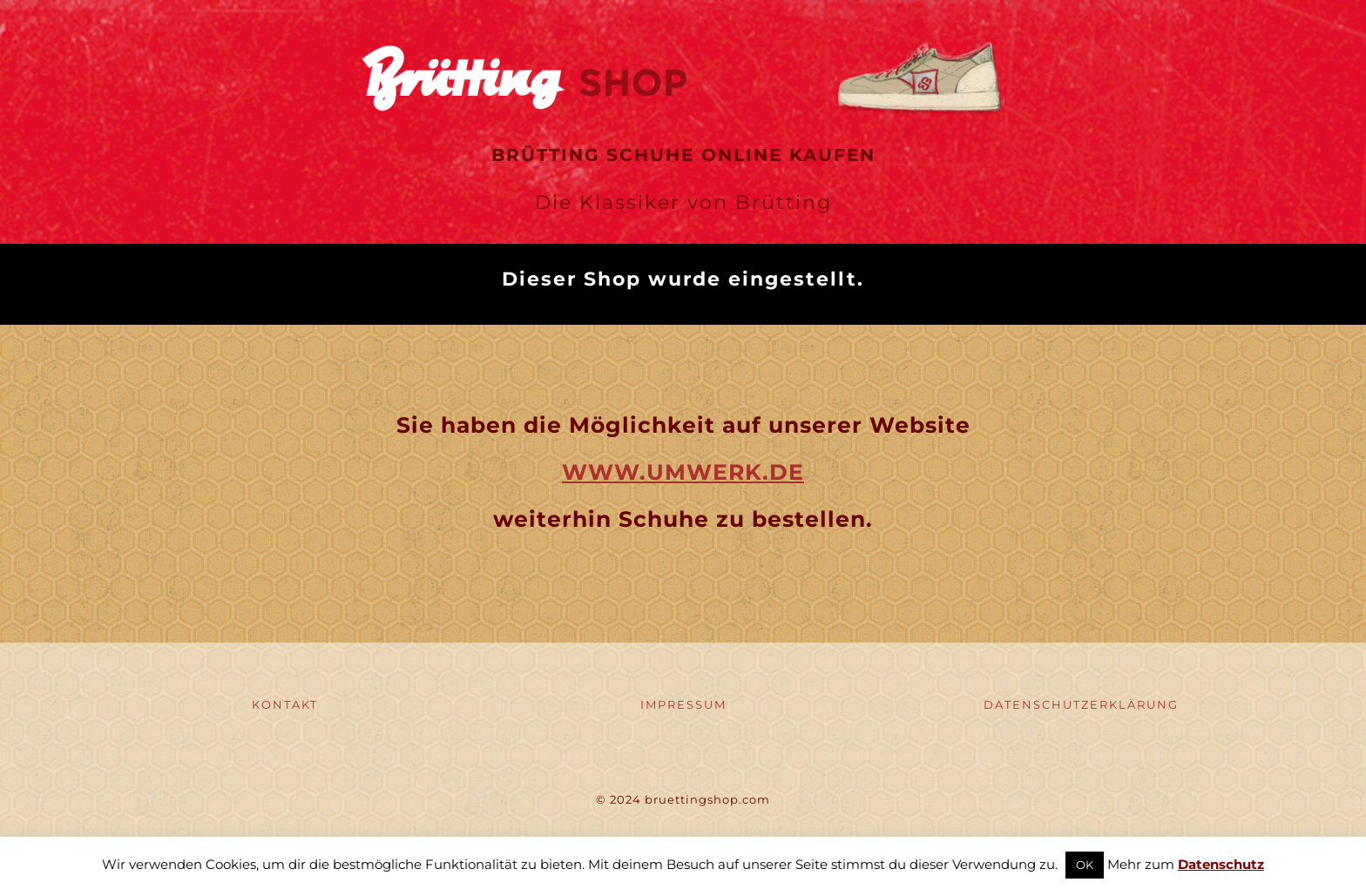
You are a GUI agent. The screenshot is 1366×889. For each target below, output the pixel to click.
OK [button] (1084, 865)
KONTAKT (285, 704)
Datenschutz (1221, 864)
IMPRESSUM (683, 704)
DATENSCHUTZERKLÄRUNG (1081, 704)
